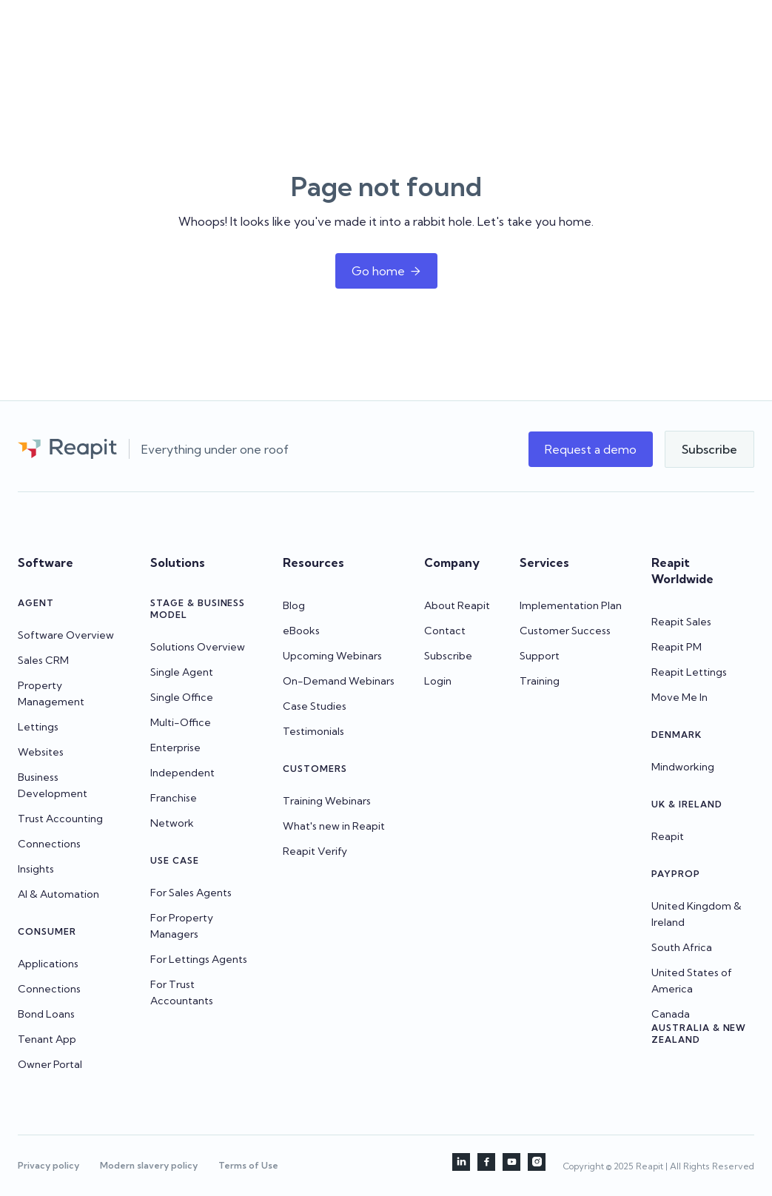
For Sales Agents (191, 892)
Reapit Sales (681, 621)
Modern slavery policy (149, 1165)
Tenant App (47, 1039)
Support (540, 655)
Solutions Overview (197, 647)
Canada (670, 1014)
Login (438, 681)
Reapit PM (676, 647)
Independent (182, 772)
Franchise (173, 797)
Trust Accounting (60, 818)
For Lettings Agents (198, 959)
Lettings (38, 726)
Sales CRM (43, 660)
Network (172, 823)
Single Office (181, 697)
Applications (48, 963)
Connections (49, 843)
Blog (294, 605)
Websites (41, 752)
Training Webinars (327, 800)
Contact (445, 630)
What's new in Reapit (334, 826)
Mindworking (682, 766)
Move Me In (679, 697)
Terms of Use (248, 1165)
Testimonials (313, 731)
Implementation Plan (571, 605)
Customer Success (565, 630)
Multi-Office (180, 722)
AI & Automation (58, 894)
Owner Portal (50, 1064)
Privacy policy (48, 1165)
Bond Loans (46, 1014)
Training (540, 681)
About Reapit (457, 605)
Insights (36, 869)
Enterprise (175, 747)
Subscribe (448, 655)
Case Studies (314, 706)
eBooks (301, 630)
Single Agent (181, 672)
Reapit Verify (315, 851)
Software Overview (66, 635)
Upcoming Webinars (332, 655)
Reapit (667, 836)
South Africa (681, 947)
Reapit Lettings (689, 672)
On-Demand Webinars (339, 681)
